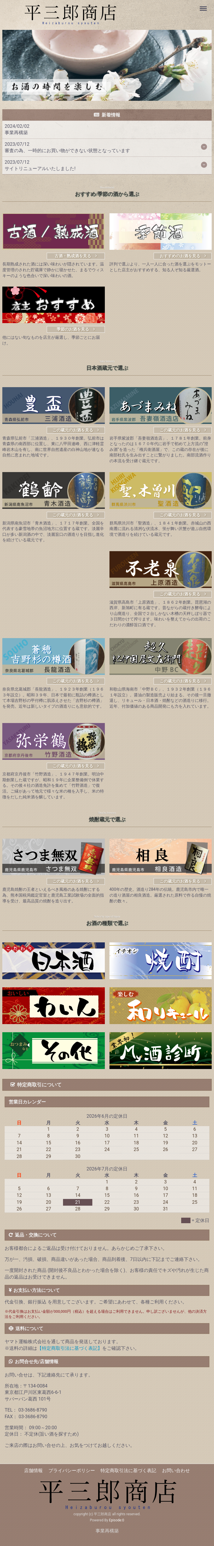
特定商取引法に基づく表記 (128, 1470)
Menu (204, 6)
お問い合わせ (176, 1470)
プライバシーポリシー (71, 1470)
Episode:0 (116, 1520)
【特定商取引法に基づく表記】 (69, 1348)
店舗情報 (33, 1470)
